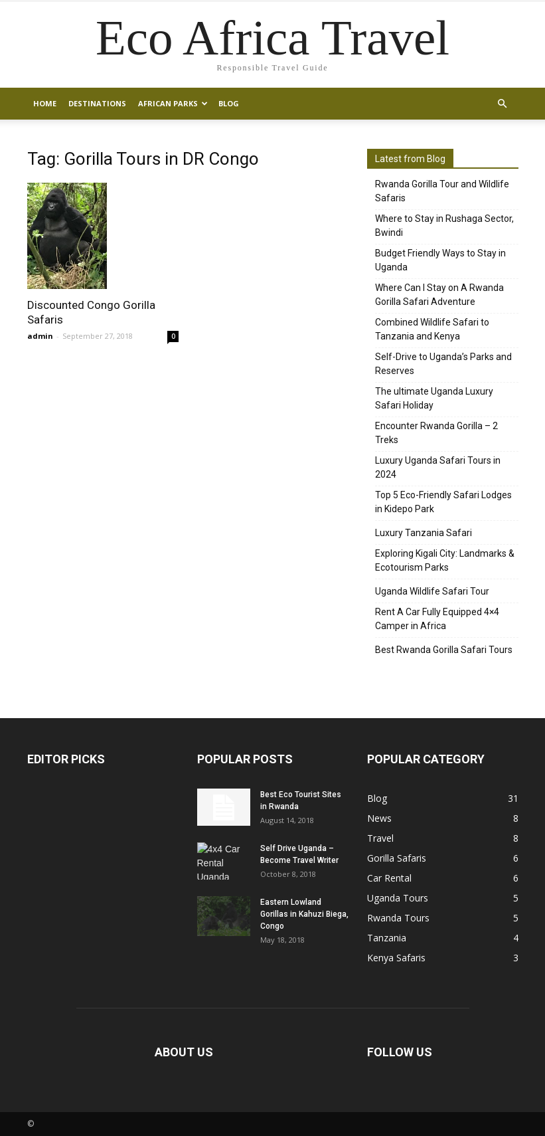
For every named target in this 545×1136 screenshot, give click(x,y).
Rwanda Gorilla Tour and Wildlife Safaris (442, 191)
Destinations (97, 103)
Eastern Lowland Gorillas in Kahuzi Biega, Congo (304, 914)
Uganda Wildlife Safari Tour (432, 591)
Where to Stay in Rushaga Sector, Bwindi (444, 225)
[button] (502, 104)
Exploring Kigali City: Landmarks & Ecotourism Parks (444, 560)
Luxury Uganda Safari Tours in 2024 (438, 467)
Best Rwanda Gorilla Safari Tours (443, 649)
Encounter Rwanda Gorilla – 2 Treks (436, 433)
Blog (228, 103)
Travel (380, 838)
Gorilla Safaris (396, 858)
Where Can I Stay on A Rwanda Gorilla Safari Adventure (439, 294)
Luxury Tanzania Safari (423, 532)
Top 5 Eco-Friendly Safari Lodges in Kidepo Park (443, 502)
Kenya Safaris (396, 957)
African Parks (173, 103)
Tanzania (386, 937)
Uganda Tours (397, 898)
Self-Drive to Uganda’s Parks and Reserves (443, 363)
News (379, 818)
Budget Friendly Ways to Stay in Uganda (440, 260)
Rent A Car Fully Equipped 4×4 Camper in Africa (437, 619)
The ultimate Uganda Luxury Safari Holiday (434, 398)
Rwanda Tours (398, 917)
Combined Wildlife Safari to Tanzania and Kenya (432, 329)
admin (40, 336)
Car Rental (389, 878)
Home (44, 103)
